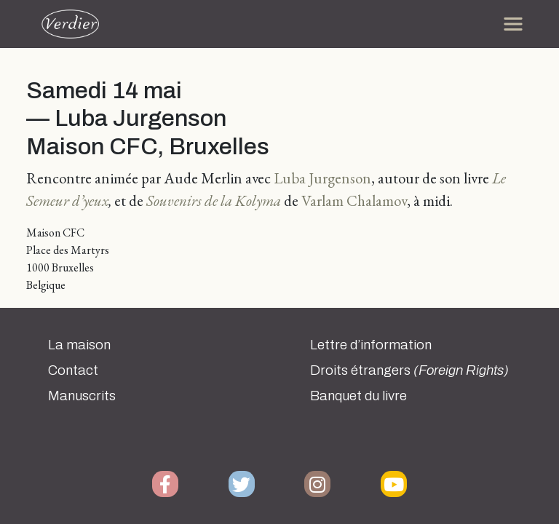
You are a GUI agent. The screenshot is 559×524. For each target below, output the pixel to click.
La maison (79, 345)
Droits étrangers (409, 370)
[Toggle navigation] (513, 24)
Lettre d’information (371, 345)
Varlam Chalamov (354, 200)
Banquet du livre (358, 396)
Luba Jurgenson (322, 178)
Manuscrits (82, 396)
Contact (73, 370)
